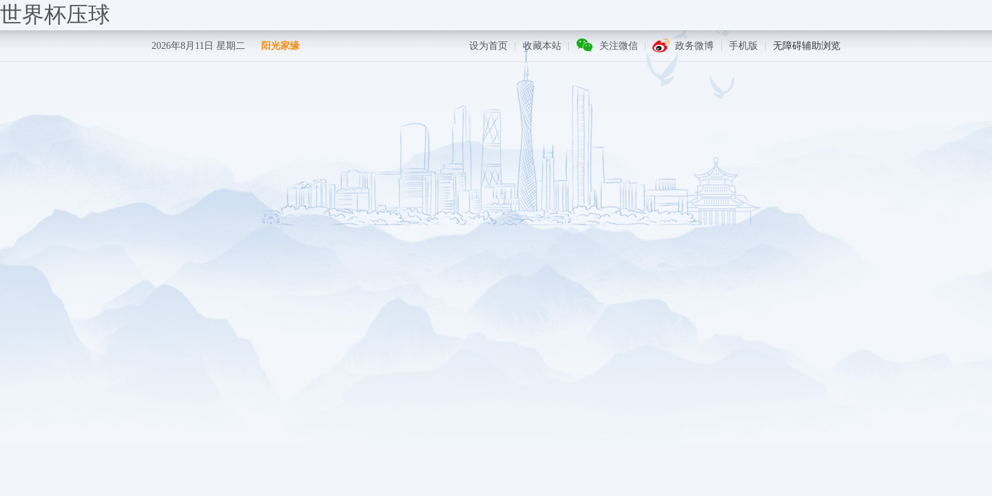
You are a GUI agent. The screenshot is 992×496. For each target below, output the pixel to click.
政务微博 (694, 46)
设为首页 (488, 46)
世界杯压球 (55, 14)
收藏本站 (542, 46)
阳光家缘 (280, 46)
